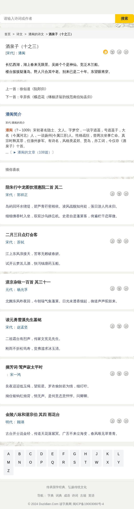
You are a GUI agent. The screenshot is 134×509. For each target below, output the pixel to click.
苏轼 (20, 242)
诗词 (75, 495)
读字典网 (65, 504)
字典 (50, 495)
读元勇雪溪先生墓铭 (23, 320)
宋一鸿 (15, 375)
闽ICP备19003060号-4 (88, 504)
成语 (67, 495)
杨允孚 (22, 289)
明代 (9, 422)
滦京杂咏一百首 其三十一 (28, 282)
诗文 (19, 34)
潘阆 (21, 53)
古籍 (83, 495)
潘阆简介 (14, 114)
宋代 (10, 53)
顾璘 (20, 422)
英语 (91, 495)
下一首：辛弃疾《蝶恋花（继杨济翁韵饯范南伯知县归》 (50, 97)
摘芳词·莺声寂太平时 (24, 367)
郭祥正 (22, 195)
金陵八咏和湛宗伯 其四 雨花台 (33, 414)
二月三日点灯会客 (21, 235)
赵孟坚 (22, 327)
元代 (9, 289)
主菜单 (130, 7)
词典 (59, 495)
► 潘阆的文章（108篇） (32, 152)
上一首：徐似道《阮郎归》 (27, 89)
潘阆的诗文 (36, 34)
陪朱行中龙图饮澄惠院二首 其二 (34, 187)
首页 (7, 34)
